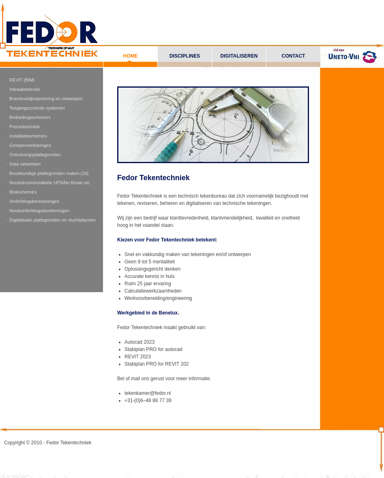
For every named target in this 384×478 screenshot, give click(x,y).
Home (130, 56)
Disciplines (184, 56)
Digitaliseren (239, 56)
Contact (293, 56)
